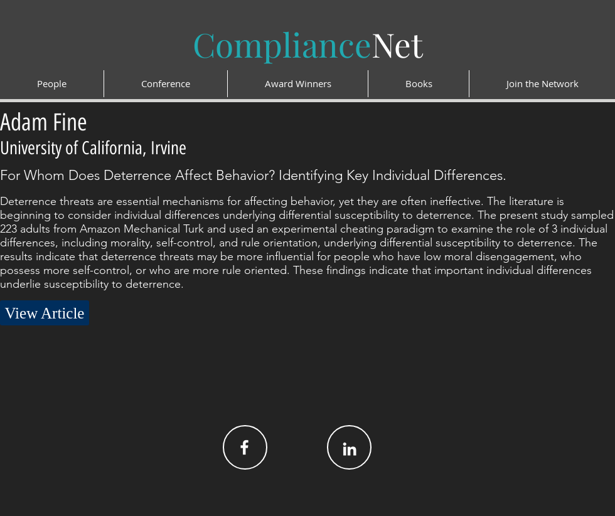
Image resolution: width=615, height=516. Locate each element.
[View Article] (44, 312)
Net (308, 44)
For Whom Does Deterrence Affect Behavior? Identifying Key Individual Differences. (253, 175)
